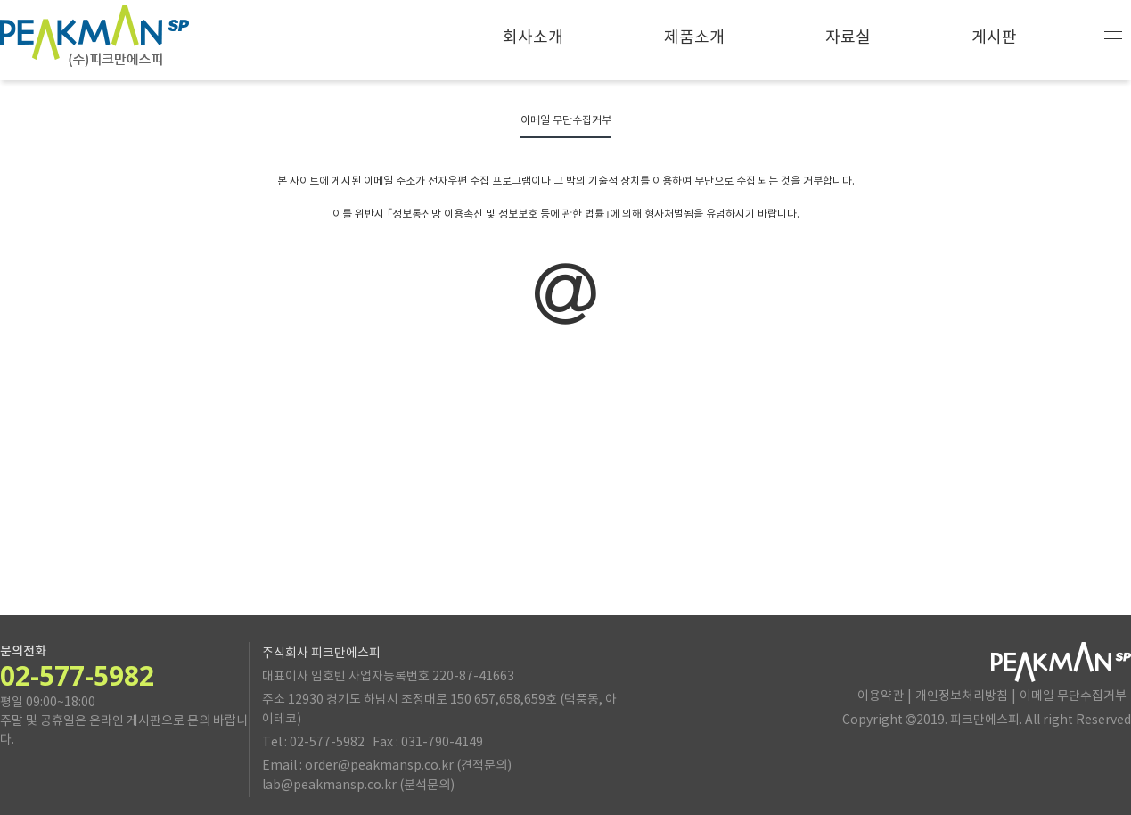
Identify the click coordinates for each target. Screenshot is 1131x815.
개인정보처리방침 (961, 696)
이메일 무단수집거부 (1073, 696)
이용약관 (880, 696)
